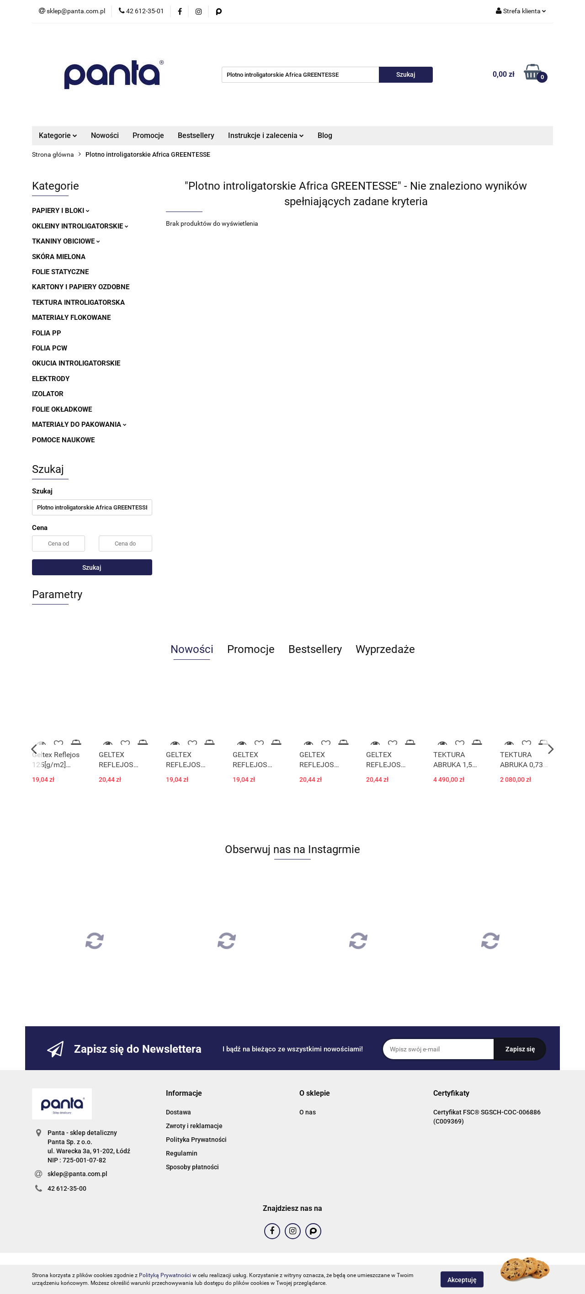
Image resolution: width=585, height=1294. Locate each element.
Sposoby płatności (192, 1167)
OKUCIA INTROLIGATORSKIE (76, 363)
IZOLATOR (48, 394)
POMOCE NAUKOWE (63, 440)
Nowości (105, 135)
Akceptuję (462, 1279)
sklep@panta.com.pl (77, 1173)
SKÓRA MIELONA (58, 257)
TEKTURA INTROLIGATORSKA (78, 302)
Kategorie (58, 135)
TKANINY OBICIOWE (66, 241)
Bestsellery (196, 135)
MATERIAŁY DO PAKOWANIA (79, 424)
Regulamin (181, 1153)
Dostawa (178, 1112)
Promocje (148, 135)
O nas (307, 1112)
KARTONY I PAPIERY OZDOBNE (80, 287)
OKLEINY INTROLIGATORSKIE (80, 226)
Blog (325, 135)
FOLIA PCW (49, 348)
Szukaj (91, 567)
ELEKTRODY (50, 379)
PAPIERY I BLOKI (61, 211)
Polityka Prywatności (196, 1139)
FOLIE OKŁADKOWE (62, 409)
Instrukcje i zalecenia (266, 135)
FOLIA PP (46, 333)
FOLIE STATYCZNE (60, 272)
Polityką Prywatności (165, 1275)
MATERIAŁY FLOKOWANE (71, 317)
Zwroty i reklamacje (194, 1126)
